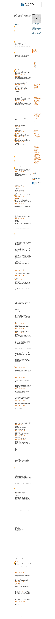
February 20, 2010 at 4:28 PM (20, 225)
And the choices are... (36, 118)
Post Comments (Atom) (20, 616)
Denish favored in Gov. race (37, 86)
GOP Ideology (35, 103)
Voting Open (35, 165)
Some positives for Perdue (37, 114)
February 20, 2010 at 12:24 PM (20, 74)
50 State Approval (36, 149)
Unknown (16, 198)
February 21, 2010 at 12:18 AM (20, 400)
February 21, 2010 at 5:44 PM (20, 493)
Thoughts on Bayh (36, 117)
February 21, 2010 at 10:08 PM (20, 554)
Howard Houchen (22, 590)
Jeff (15, 193)
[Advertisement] (37, 41)
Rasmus (16, 69)
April (34, 66)
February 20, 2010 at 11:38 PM (20, 388)
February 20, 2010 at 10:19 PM (20, 367)
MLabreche (16, 133)
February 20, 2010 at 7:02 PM (20, 285)
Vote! (34, 96)
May (34, 65)
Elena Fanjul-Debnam (35, 51)
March (34, 67)
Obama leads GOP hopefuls (37, 106)
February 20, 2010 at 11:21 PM (20, 377)
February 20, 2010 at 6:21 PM (20, 279)
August (34, 62)
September (35, 61)
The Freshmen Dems (36, 83)
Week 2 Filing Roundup (36, 100)
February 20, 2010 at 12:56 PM (20, 93)
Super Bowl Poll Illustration (37, 152)
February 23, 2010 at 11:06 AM (20, 612)
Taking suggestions (36, 119)
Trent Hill (16, 561)
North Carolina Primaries (36, 105)
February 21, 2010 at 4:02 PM (20, 480)
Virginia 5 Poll (35, 131)
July (34, 63)
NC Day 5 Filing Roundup (37, 115)
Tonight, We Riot (17, 102)
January (35, 172)
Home (22, 615)
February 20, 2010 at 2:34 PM (20, 131)
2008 (33, 174)
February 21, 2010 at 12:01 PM (20, 439)
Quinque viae (17, 138)
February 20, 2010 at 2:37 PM (20, 136)
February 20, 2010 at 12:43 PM (20, 89)
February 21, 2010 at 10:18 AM (20, 430)
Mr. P (16, 205)
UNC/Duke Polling (36, 146)
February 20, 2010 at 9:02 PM (20, 328)
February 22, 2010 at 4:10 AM (20, 568)
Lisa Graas (16, 379)
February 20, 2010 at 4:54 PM (20, 266)
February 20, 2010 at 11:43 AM (20, 67)
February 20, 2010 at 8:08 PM (20, 323)
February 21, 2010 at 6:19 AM (20, 424)
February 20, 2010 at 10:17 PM (20, 363)
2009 (33, 173)
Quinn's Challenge (36, 151)
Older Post (29, 615)
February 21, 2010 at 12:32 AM (20, 405)
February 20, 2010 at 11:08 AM (20, 32)
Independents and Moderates (37, 113)
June (34, 64)
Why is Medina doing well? (37, 136)
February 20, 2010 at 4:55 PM (20, 270)
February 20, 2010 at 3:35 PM (20, 186)
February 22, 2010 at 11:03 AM (20, 601)
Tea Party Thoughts (36, 122)
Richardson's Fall (36, 87)
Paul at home (35, 88)
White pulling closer (36, 138)
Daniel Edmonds (17, 590)
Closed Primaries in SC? (36, 116)
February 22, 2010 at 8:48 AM (20, 581)
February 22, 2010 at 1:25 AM (20, 559)
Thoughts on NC (35, 162)
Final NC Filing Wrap (36, 70)
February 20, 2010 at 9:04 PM (20, 332)
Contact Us (33, 179)
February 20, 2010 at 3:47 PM (20, 191)
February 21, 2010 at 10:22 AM (20, 435)
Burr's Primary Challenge (37, 137)
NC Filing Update (36, 85)
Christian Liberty (17, 166)
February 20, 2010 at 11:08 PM (20, 373)
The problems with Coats (37, 157)
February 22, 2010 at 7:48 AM (20, 572)
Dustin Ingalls (34, 50)
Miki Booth (21, 591)
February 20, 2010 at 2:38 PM (20, 141)
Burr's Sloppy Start (36, 89)
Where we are (35, 150)
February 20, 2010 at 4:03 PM (20, 196)
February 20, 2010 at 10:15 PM (20, 345)
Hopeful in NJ (17, 76)
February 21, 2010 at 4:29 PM (20, 485)
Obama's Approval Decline (37, 101)
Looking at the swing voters (37, 84)
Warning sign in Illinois (36, 161)
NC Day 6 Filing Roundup (37, 112)
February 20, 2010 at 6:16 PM (20, 275)
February (35, 68)
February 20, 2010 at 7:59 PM (20, 319)
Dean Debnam (34, 49)
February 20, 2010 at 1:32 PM (20, 100)
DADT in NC (35, 102)
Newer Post (15, 615)
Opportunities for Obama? (37, 145)
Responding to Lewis (36, 69)
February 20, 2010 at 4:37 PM (20, 235)
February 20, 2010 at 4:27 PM (20, 218)
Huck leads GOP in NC (36, 104)
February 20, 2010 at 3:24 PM (20, 171)
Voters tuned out (35, 97)
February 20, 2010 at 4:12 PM (20, 203)
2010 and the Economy (36, 158)
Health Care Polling (36, 163)
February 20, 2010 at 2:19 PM (20, 126)
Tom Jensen (33, 52)
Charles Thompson (26, 590)
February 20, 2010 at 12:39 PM (20, 84)
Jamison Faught (17, 583)
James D (16, 556)
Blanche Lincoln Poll (36, 164)
